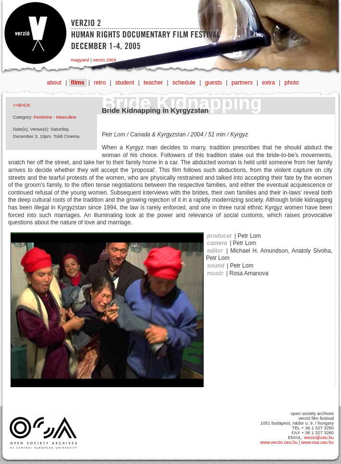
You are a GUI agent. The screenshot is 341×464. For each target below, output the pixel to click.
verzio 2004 (104, 60)
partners (242, 82)
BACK (24, 105)
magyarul (80, 60)
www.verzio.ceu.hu (279, 442)
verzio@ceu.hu (319, 437)
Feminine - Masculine (55, 117)
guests (213, 82)
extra (268, 82)
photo (291, 82)
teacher (153, 82)
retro (100, 82)
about (54, 82)
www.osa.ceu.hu (317, 442)
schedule (183, 82)
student (124, 82)
